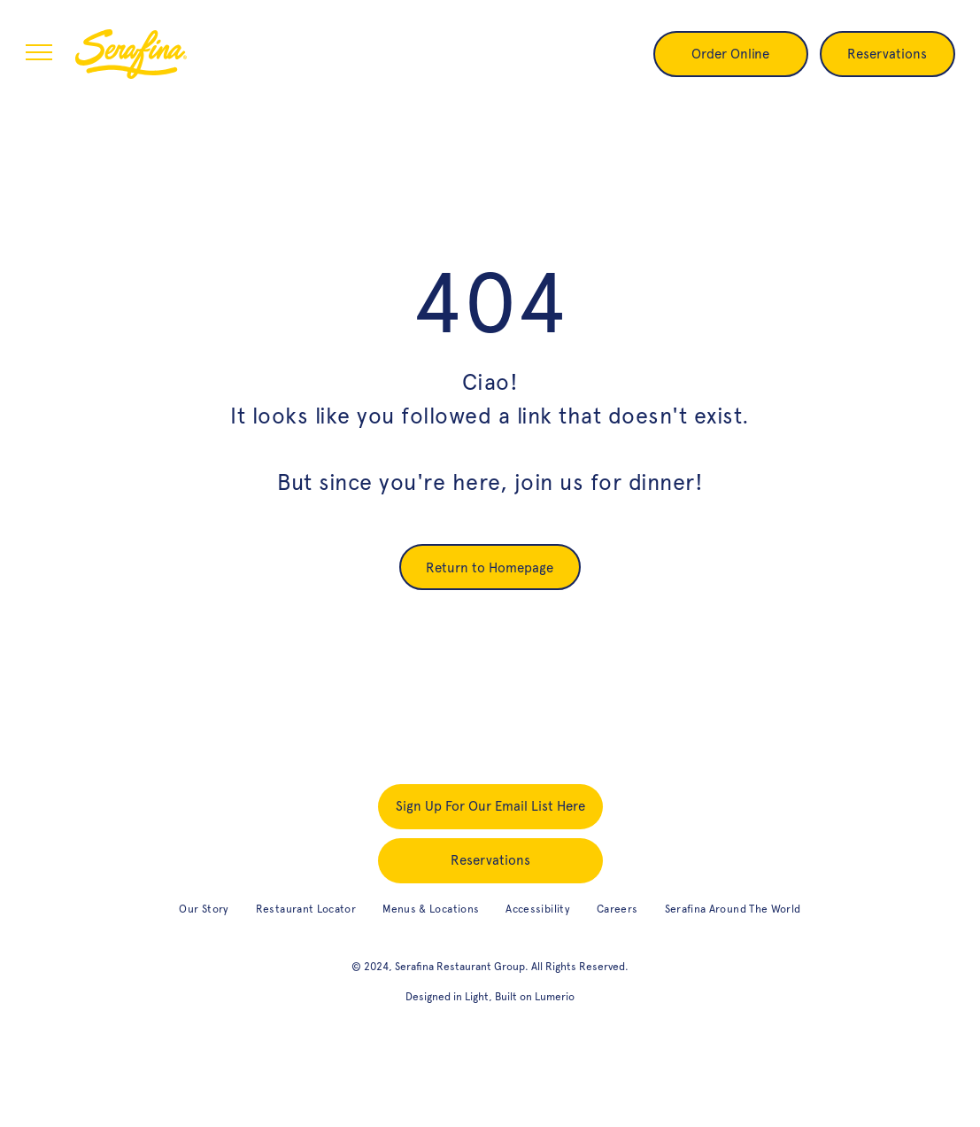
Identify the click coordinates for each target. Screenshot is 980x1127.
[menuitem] (204, 909)
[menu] (39, 52)
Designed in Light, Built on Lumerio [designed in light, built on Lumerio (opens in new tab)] (490, 997)
